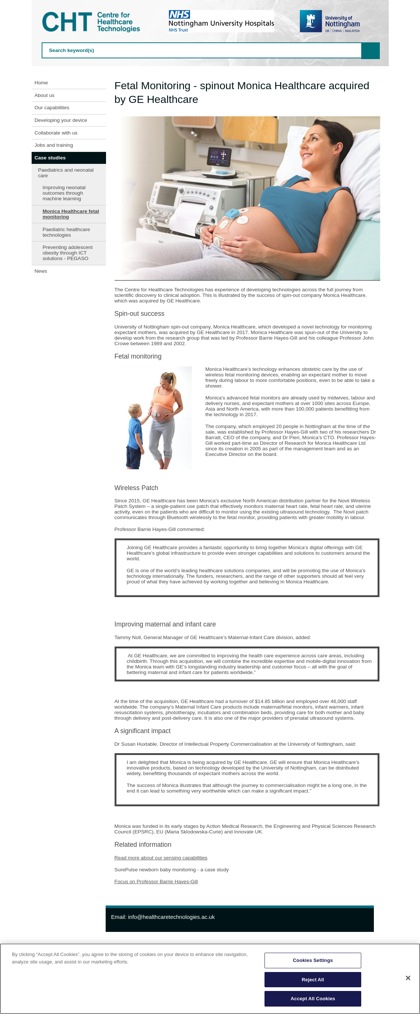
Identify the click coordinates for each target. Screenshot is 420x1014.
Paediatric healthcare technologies (66, 232)
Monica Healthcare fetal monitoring (70, 214)
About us (45, 95)
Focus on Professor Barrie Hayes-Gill (156, 881)
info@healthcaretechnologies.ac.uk (171, 917)
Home (41, 82)
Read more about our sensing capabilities (161, 858)
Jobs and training (54, 145)
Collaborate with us (56, 133)
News (41, 271)
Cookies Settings (313, 960)
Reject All (313, 979)
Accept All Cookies (313, 998)
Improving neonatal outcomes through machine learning (64, 193)
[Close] (408, 978)
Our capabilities (52, 107)
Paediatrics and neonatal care (66, 172)
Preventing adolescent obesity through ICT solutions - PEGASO (67, 252)
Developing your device (61, 120)
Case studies (50, 158)
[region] (210, 978)
